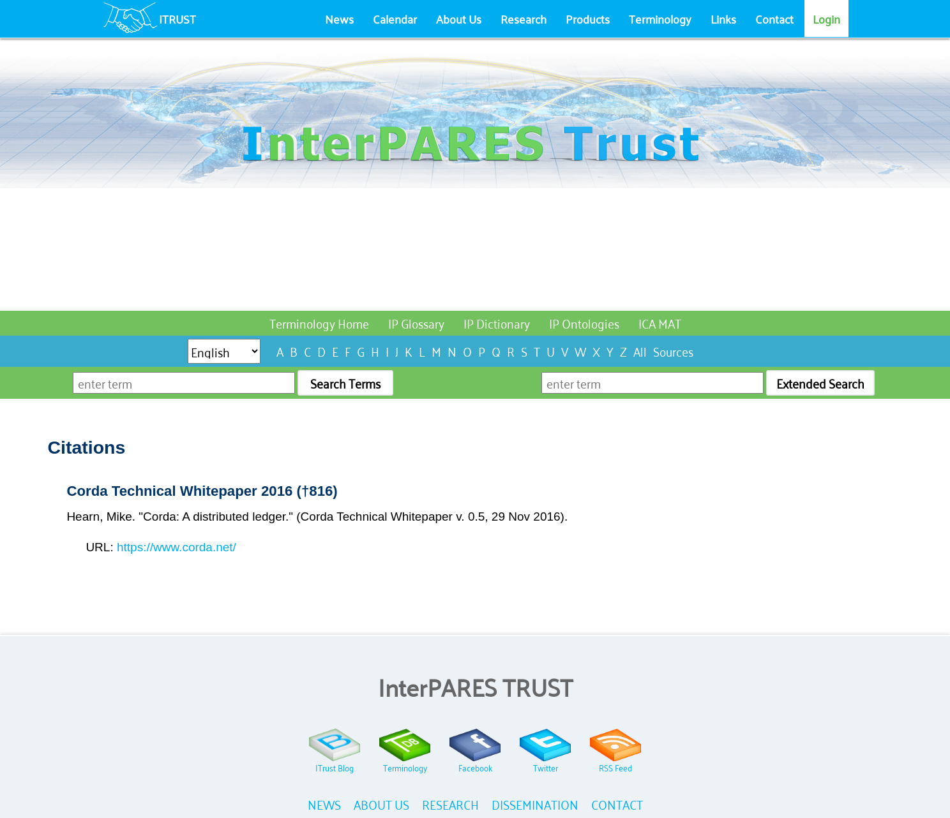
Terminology (660, 18)
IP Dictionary (497, 322)
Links (723, 18)
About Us (458, 18)
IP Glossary (416, 322)
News (339, 18)
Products (588, 18)
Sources (673, 350)
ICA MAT (659, 322)
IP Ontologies (584, 322)
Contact (774, 18)
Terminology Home (319, 322)
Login (826, 18)
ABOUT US (381, 803)
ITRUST (177, 18)
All (640, 350)
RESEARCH (450, 803)
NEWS (324, 803)
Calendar (395, 18)
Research (524, 18)
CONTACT (617, 803)
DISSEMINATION (535, 803)
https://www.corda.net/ (176, 547)
